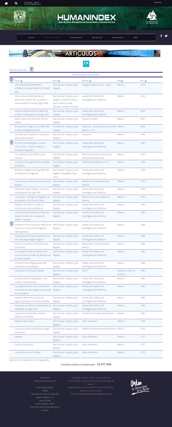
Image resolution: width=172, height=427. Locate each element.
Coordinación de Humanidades (45, 394)
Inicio (31, 37)
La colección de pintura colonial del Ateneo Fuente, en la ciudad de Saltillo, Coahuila (32, 216)
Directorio (44, 377)
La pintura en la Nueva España (29, 270)
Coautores (76, 37)
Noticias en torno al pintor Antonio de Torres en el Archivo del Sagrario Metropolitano (33, 228)
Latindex (45, 410)
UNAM (45, 390)
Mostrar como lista (18, 69)
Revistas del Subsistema (45, 380)
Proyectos (118, 37)
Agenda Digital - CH (45, 397)
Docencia (97, 37)
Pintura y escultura (24, 344)
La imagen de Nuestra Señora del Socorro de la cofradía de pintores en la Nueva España (33, 255)
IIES (136, 37)
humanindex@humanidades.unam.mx (94, 394)
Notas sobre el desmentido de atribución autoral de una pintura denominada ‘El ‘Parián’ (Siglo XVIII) (31, 100)
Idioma (161, 2)
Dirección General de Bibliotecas (44, 407)
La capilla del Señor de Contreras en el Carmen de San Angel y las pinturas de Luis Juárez (33, 290)
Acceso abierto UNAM (45, 403)
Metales (18, 336)
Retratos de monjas (24, 321)
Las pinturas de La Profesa (27, 352)
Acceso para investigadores (33, 3)
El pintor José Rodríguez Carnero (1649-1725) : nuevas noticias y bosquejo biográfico (30, 146)
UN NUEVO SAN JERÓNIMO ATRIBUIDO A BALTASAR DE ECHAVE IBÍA (32, 88)
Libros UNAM (45, 400)
